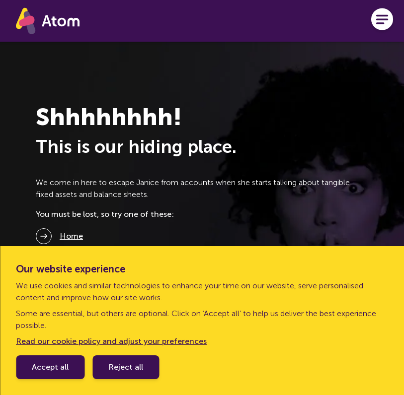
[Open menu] (382, 21)
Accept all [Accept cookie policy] (50, 367)
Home (71, 236)
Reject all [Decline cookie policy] (125, 367)
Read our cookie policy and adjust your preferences (111, 341)
